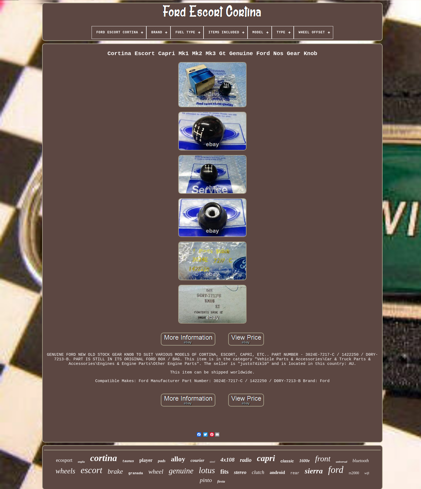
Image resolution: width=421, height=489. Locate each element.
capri (266, 458)
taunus (128, 461)
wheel (156, 471)
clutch (258, 472)
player (146, 460)
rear (294, 473)
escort (91, 470)
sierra (314, 471)
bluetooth (361, 460)
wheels (65, 471)
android (277, 472)
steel (212, 461)
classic (287, 461)
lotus (207, 470)
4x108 (227, 459)
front (323, 458)
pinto (206, 480)
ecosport (64, 460)
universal (341, 461)
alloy (178, 459)
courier (197, 460)
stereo (240, 472)
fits (224, 471)
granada (135, 473)
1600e (304, 460)
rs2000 (354, 473)
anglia (81, 461)
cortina (103, 458)
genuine (181, 470)
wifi (366, 473)
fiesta (221, 481)
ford (335, 470)
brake (115, 471)
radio (246, 460)
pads (161, 461)
